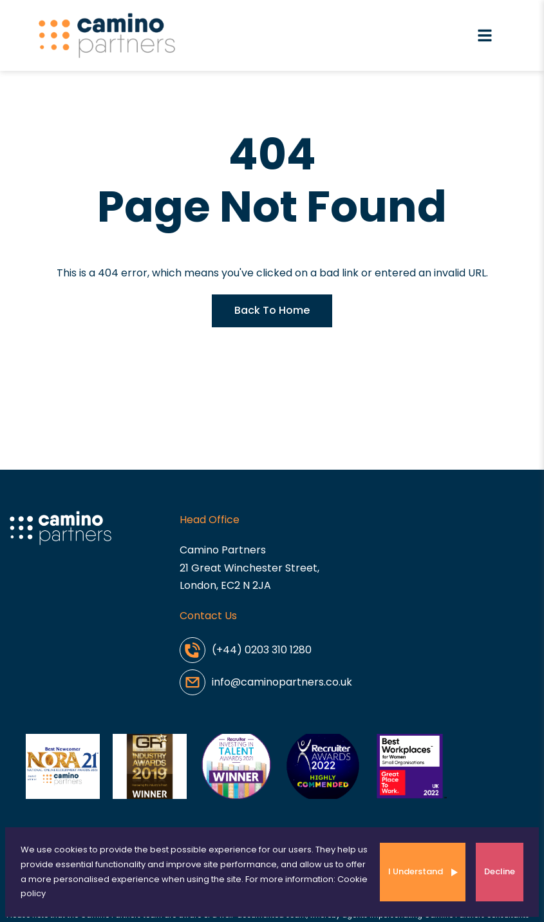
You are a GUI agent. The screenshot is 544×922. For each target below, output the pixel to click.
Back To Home (272, 310)
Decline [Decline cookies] (499, 871)
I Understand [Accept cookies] (415, 871)
